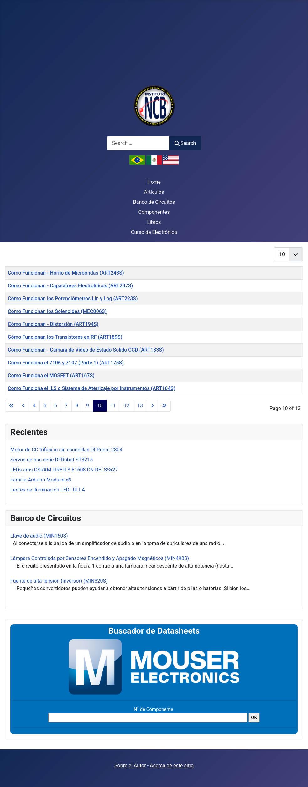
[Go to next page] (152, 406)
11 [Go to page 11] (113, 406)
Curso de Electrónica (154, 232)
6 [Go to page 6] (55, 406)
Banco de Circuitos (154, 202)
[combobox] (138, 143)
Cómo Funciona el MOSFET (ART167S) (51, 375)
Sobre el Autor (130, 766)
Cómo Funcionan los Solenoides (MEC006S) (57, 311)
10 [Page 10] (99, 406)
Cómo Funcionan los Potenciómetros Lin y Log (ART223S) (73, 298)
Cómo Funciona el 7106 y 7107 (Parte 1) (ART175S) (66, 363)
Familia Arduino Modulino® (40, 480)
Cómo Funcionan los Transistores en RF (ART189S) (65, 337)
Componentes (154, 212)
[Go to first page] (11, 406)
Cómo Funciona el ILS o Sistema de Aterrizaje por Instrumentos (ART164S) (91, 388)
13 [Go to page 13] (140, 406)
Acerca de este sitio (172, 766)
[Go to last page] (164, 406)
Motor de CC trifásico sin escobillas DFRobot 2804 (66, 450)
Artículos (154, 192)
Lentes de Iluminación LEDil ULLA (47, 490)
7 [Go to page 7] (66, 406)
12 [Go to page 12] (126, 406)
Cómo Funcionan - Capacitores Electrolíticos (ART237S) (70, 286)
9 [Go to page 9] (87, 406)
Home (154, 182)
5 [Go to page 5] (45, 406)
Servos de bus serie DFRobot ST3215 (51, 460)
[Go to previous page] (23, 406)
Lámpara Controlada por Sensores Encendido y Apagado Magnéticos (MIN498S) (99, 558)
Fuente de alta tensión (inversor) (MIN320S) (58, 581)
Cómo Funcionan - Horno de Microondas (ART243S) (66, 273)
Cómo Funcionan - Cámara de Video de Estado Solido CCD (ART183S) (86, 350)
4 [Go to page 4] (34, 406)
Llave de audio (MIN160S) (39, 536)
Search (185, 143)
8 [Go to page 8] (77, 406)
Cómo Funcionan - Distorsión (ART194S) (53, 324)
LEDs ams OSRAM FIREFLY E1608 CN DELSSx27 (64, 470)
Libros (154, 222)
